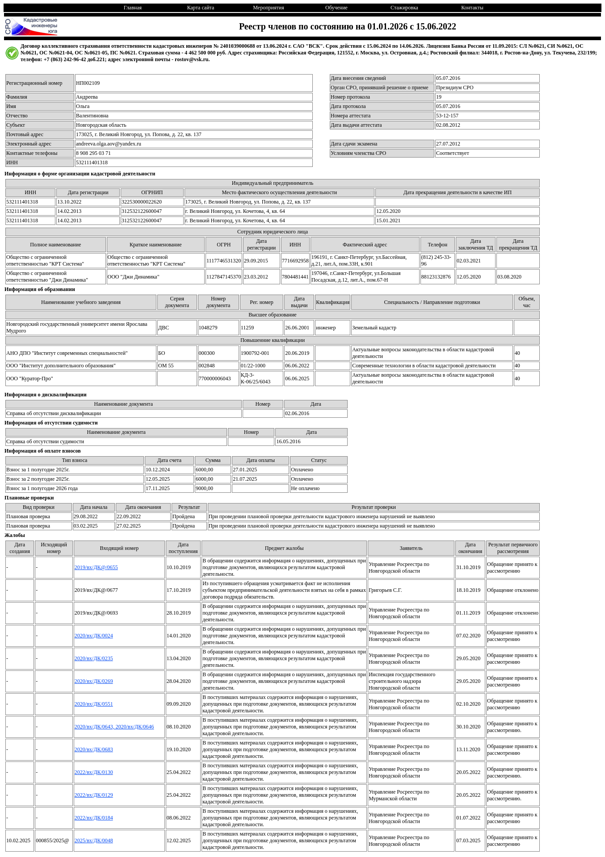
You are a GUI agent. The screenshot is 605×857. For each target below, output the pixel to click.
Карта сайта (200, 7)
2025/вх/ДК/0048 (94, 840)
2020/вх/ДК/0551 (94, 704)
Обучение (336, 7)
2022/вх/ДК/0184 (94, 818)
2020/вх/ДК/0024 (94, 635)
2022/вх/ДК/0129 (94, 795)
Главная (133, 7)
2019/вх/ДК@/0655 (96, 567)
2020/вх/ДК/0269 (94, 681)
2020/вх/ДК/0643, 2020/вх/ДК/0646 (114, 727)
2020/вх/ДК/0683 (94, 749)
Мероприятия (268, 7)
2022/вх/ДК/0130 (94, 772)
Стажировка (404, 7)
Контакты (472, 7)
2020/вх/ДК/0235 (94, 658)
